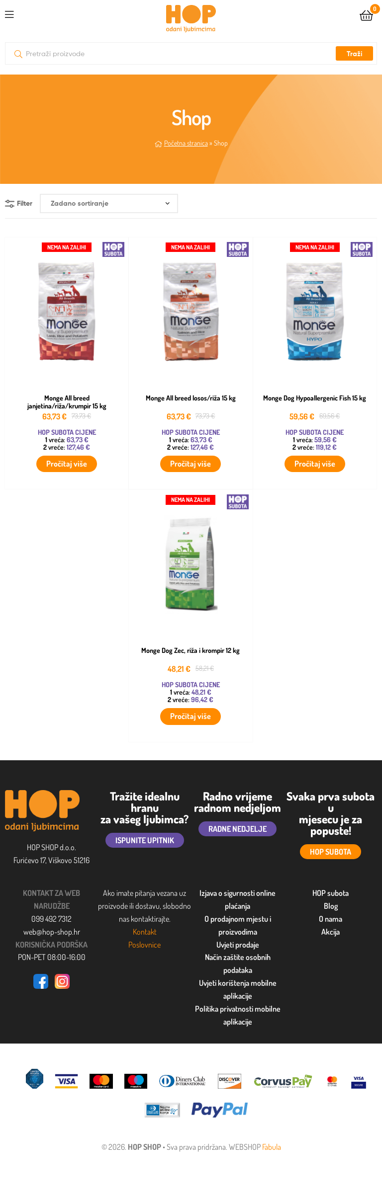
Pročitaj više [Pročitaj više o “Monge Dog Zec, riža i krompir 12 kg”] (190, 716)
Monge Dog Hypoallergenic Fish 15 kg (314, 398)
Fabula (271, 1147)
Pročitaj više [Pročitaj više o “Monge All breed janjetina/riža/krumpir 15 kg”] (66, 464)
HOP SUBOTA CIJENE (67, 432)
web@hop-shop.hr (51, 932)
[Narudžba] (109, 203)
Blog (331, 906)
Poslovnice (144, 945)
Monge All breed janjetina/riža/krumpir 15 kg (66, 402)
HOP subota (330, 893)
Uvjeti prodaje (237, 945)
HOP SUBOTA (330, 852)
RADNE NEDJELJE (237, 829)
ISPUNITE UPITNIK (144, 840)
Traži (354, 53)
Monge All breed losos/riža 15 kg (191, 398)
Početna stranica (186, 143)
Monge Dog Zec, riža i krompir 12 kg (190, 650)
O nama (330, 919)
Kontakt (145, 932)
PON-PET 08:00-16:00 (52, 957)
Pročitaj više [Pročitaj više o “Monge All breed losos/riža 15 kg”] (190, 464)
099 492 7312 (51, 919)
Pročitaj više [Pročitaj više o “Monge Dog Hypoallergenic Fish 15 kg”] (314, 464)
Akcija (330, 932)
